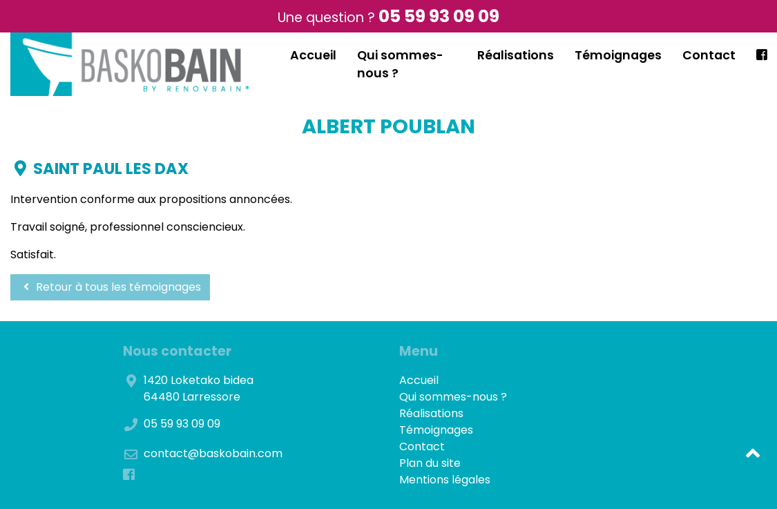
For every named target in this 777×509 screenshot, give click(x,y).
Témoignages (618, 55)
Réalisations (515, 55)
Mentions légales (444, 480)
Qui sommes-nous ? (453, 397)
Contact (709, 55)
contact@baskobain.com (213, 453)
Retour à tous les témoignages (110, 287)
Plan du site (430, 463)
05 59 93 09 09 (438, 16)
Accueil (313, 55)
